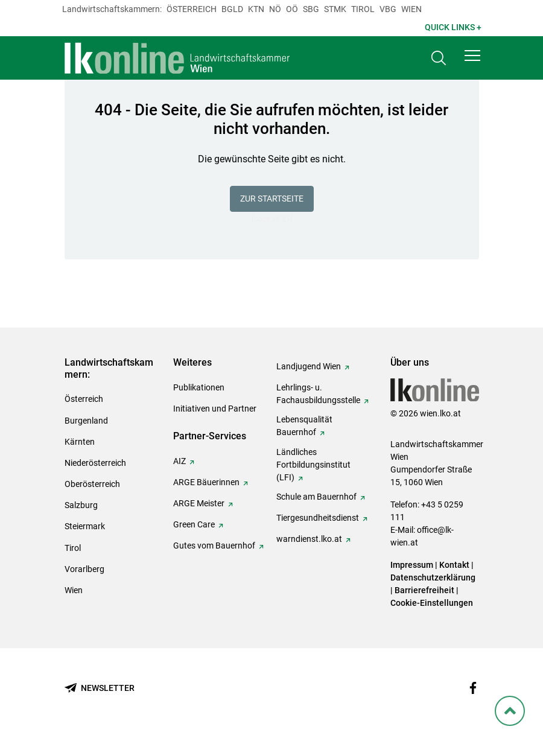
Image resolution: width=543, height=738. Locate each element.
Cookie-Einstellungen (431, 603)
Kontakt (454, 565)
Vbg (387, 9)
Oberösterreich (92, 484)
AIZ (179, 461)
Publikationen (198, 387)
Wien (411, 9)
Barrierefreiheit (424, 590)
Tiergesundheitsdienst (317, 518)
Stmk (335, 9)
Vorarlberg (84, 569)
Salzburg (81, 505)
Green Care (194, 524)
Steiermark (85, 526)
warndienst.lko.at (309, 539)
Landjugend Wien (308, 366)
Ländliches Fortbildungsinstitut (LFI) (313, 464)
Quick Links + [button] (453, 27)
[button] (472, 55)
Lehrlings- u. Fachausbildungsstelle (318, 394)
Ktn (256, 9)
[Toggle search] (438, 58)
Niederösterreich (95, 463)
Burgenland (86, 420)
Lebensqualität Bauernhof (304, 426)
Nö (275, 9)
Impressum (411, 565)
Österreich (192, 9)
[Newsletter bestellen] (100, 688)
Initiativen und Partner (214, 408)
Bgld (232, 9)
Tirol (363, 9)
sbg (311, 9)
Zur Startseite (271, 198)
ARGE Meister (198, 503)
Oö (292, 9)
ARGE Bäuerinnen (206, 482)
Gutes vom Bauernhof (214, 545)
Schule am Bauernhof (316, 496)
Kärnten (80, 442)
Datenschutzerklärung (432, 577)
